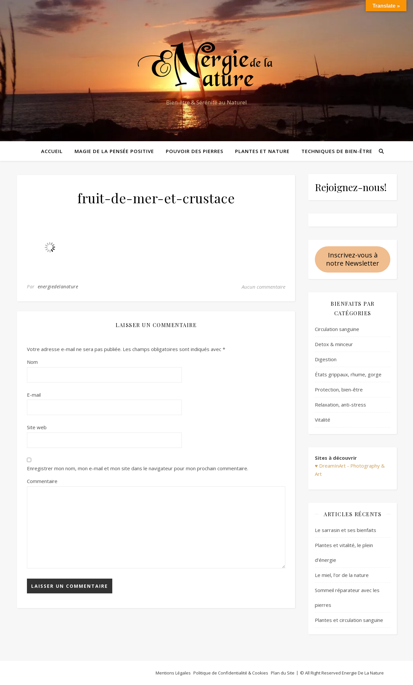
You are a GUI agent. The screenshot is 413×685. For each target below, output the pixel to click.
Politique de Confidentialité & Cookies (230, 673)
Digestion (326, 359)
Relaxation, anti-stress (340, 404)
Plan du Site (282, 673)
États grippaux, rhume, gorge (348, 374)
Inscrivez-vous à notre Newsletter (352, 259)
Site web (37, 427)
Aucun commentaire (263, 286)
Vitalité (322, 419)
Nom (32, 362)
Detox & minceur (334, 344)
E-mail (34, 394)
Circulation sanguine (337, 329)
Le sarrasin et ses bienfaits (345, 530)
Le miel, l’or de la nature (342, 575)
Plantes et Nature (262, 151)
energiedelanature (58, 286)
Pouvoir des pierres (194, 151)
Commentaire (42, 481)
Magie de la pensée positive (114, 151)
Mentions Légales (173, 673)
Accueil (52, 151)
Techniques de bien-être (336, 151)
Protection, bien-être (339, 389)
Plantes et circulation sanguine (349, 620)
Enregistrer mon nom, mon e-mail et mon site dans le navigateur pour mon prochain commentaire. (137, 468)
